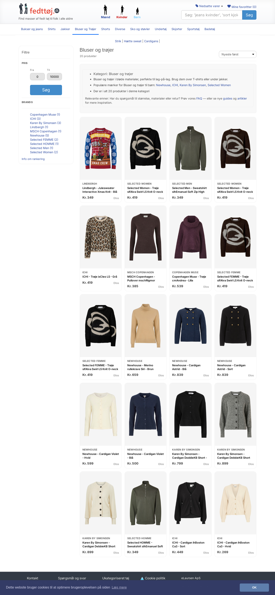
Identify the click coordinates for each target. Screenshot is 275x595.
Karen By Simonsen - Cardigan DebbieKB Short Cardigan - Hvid (98, 546)
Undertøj (161, 29)
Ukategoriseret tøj (115, 578)
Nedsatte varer (209, 6)
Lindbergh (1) (39, 127)
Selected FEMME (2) (44, 139)
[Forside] (39, 9)
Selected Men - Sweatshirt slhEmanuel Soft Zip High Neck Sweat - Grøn (189, 191)
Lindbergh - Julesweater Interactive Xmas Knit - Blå (99, 189)
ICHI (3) (35, 118)
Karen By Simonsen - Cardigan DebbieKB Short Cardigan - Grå (233, 457)
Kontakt (32, 578)
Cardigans (151, 41)
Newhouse (163, 85)
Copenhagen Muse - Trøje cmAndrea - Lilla (189, 278)
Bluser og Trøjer (85, 29)
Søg (249, 15)
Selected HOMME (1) (44, 144)
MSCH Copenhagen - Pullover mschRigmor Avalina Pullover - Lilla (141, 280)
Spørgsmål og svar (72, 578)
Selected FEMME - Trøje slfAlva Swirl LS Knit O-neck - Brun (235, 280)
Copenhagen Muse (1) (45, 114)
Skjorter (177, 29)
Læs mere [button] (119, 587)
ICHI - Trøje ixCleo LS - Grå (99, 276)
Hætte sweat (132, 41)
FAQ (199, 98)
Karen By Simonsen (193, 85)
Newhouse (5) (39, 135)
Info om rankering (33, 159)
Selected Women (219, 85)
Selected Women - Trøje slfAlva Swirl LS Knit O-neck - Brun (235, 191)
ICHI (175, 85)
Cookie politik (152, 578)
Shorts (105, 29)
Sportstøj (193, 29)
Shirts (52, 29)
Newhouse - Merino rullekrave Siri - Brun (140, 367)
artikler (242, 98)
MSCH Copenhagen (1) (45, 131)
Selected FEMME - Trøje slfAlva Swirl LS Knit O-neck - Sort (100, 369)
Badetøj (209, 29)
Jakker (65, 29)
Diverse (120, 29)
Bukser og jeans (32, 29)
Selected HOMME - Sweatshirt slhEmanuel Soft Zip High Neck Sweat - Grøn (145, 546)
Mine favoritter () (241, 7)
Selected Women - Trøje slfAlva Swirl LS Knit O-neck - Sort (145, 191)
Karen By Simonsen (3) (45, 123)
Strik (118, 41)
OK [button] (254, 587)
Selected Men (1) (41, 148)
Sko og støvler (140, 29)
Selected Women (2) (44, 152)
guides (227, 98)
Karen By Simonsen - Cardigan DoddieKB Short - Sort (189, 457)
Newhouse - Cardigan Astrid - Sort (231, 367)
